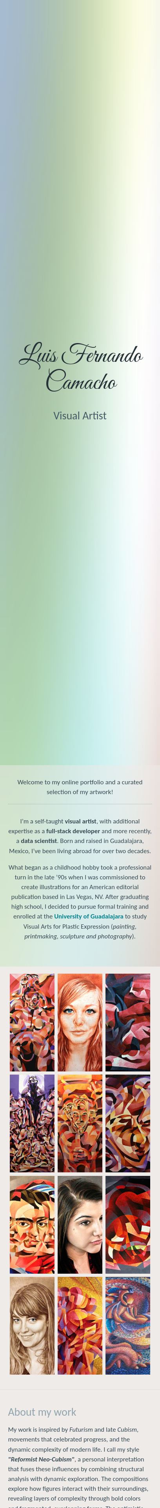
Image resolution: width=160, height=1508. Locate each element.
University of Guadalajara (89, 916)
